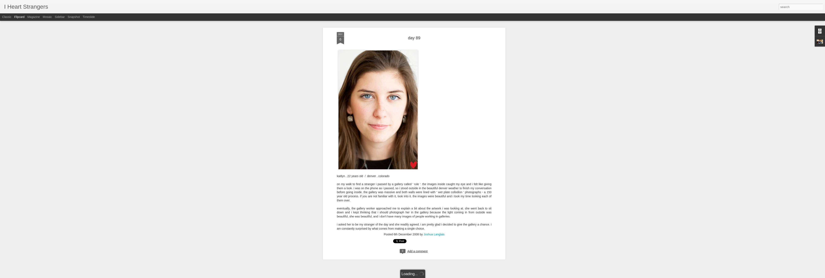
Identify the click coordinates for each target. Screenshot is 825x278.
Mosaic (47, 17)
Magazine (33, 17)
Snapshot (74, 17)
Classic (6, 17)
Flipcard (19, 17)
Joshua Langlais (434, 212)
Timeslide (89, 17)
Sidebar (60, 17)
